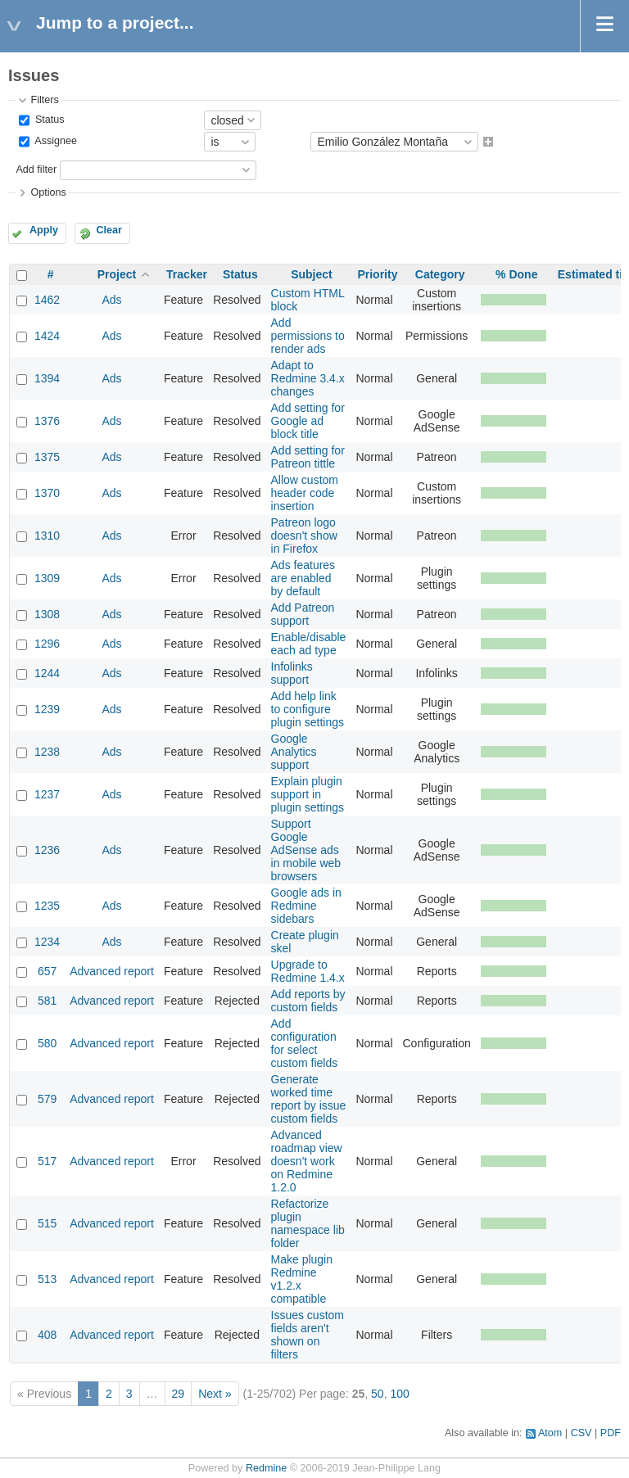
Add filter (36, 169)
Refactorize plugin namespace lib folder (308, 1223)
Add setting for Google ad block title (308, 421)
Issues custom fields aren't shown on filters (307, 1335)
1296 (47, 643)
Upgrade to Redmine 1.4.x (308, 971)
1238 (47, 751)
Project (116, 274)
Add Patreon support (303, 614)
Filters (44, 100)
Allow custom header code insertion (304, 493)
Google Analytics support (294, 751)
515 (47, 1223)
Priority (377, 274)
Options (48, 192)
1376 (47, 420)
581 (47, 1000)
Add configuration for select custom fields (304, 1043)
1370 (47, 492)
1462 (47, 299)
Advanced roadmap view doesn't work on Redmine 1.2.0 (306, 1161)
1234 (47, 941)
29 (178, 1393)
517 (47, 1161)
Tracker (186, 274)
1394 (47, 378)
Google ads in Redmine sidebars (306, 905)
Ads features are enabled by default (303, 578)
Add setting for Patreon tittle (308, 457)
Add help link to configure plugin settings (308, 709)
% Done (516, 274)
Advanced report (112, 971)
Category (440, 274)
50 (377, 1393)
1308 (47, 614)
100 (399, 1393)
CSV (581, 1433)
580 (47, 1043)
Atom (550, 1433)
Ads (111, 299)
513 (47, 1279)
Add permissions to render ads (308, 335)
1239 (47, 709)
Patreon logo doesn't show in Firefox (304, 535)
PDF (610, 1433)
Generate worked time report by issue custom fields (308, 1099)
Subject (312, 274)
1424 (47, 335)
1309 (47, 578)
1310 (47, 535)
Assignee (54, 141)
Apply (43, 230)
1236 (47, 850)
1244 (47, 673)
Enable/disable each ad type (308, 644)
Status (48, 119)
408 (47, 1334)
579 (47, 1098)
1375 (47, 456)
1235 (47, 905)
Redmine (266, 1468)
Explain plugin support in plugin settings (308, 794)
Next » (214, 1393)
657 (47, 971)
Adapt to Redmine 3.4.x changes (308, 378)
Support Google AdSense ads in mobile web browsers (306, 850)
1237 (47, 794)
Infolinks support (292, 673)
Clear (109, 230)
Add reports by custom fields (308, 1001)
